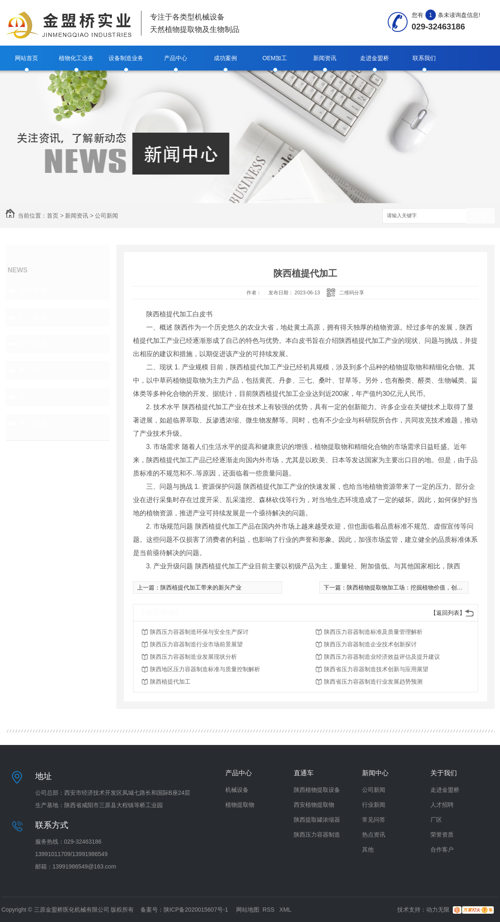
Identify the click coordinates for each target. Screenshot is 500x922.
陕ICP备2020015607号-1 (196, 909)
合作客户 (442, 849)
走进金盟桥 (374, 58)
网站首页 (26, 58)
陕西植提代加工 (170, 681)
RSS (269, 909)
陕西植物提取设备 (317, 789)
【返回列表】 (447, 612)
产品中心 (175, 58)
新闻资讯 (324, 58)
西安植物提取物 (314, 804)
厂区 (436, 819)
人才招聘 (442, 804)
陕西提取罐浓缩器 (317, 819)
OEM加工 (275, 58)
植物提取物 (239, 804)
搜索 (480, 216)
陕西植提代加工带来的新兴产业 (201, 587)
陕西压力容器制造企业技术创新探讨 (370, 644)
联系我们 (424, 58)
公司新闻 (106, 215)
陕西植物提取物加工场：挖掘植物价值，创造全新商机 (416, 587)
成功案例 (225, 58)
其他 (25, 397)
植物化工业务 (76, 58)
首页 (52, 215)
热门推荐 (33, 423)
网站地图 (247, 909)
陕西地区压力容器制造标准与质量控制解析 (205, 669)
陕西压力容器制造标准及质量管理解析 (373, 631)
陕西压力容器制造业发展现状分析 (193, 656)
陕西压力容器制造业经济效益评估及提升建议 (382, 656)
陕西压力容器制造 (317, 834)
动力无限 (437, 909)
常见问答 (33, 344)
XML (285, 909)
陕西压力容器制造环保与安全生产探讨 (199, 631)
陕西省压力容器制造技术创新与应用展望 (376, 669)
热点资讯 (33, 370)
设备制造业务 (126, 58)
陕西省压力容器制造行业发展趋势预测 (373, 681)
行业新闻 (33, 317)
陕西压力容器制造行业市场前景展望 (196, 644)
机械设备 (237, 789)
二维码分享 (351, 293)
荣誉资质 (442, 834)
